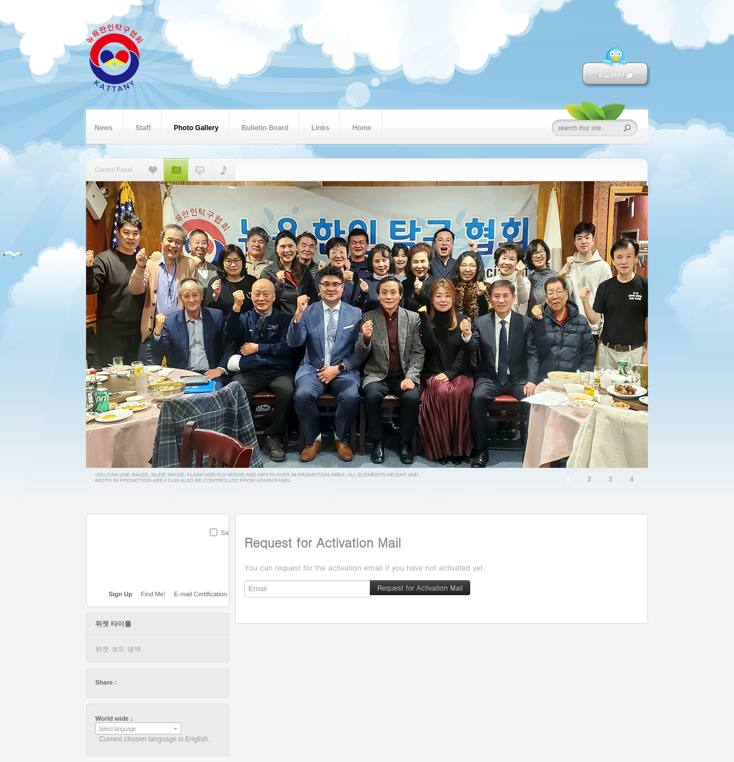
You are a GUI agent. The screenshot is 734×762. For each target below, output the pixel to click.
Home (361, 127)
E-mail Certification (200, 594)
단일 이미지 (152, 169)
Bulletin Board (264, 127)
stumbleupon (169, 682)
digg (158, 682)
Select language (117, 728)
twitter (125, 682)
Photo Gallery (196, 127)
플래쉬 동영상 (200, 169)
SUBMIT (222, 547)
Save (228, 532)
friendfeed (180, 682)
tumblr (191, 682)
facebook (136, 682)
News (103, 127)
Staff (143, 127)
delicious (147, 682)
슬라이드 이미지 (176, 169)
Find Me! (153, 594)
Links (320, 127)
